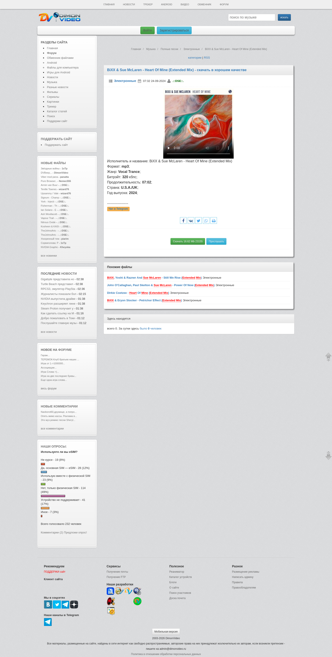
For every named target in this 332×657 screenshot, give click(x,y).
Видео (185, 4)
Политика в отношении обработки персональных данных (166, 654)
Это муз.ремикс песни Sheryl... (58, 420)
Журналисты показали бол (58, 294)
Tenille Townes (49, 189)
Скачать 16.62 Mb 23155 (188, 241)
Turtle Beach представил (57, 284)
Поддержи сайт (57, 121)
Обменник (204, 4)
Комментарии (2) (52, 532)
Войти (147, 30)
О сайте (174, 587)
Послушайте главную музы (59, 323)
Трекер (147, 4)
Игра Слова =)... (50, 371)
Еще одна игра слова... (54, 380)
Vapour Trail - (48, 218)
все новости (49, 331)
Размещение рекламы (245, 571)
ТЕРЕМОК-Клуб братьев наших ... (60, 359)
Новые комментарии (59, 406)
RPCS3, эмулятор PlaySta (58, 289)
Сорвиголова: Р (50, 243)
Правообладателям (244, 587)
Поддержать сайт (56, 139)
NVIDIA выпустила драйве (58, 298)
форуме (65, 350)
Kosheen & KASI (50, 226)
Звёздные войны (50, 168)
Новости (129, 4)
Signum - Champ (50, 197)
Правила (237, 582)
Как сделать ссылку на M (57, 313)
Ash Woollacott (49, 214)
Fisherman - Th (49, 205)
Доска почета (177, 598)
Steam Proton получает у (57, 308)
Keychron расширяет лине (58, 303)
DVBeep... (46, 172)
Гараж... (45, 355)
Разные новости (57, 87)
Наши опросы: (54, 446)
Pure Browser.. (49, 181)
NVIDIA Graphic (49, 247)
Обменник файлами (60, 57)
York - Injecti (47, 201)
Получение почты (117, 571)
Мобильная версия (166, 631)
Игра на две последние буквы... (58, 376)
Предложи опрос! (75, 532)
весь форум (49, 388)
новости (69, 273)
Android (166, 4)
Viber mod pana (49, 177)
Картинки (53, 101)
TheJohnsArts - (49, 230)
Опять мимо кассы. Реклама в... (59, 416)
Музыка (52, 82)
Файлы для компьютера (63, 67)
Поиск (51, 116)
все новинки (49, 255)
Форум (224, 4)
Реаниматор (176, 571)
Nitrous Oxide (48, 222)
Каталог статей (57, 111)
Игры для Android (58, 72)
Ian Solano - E (48, 210)
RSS (207, 57)
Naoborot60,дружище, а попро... (59, 412)
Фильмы (52, 92)
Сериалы (53, 96)
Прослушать (216, 241)
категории (195, 57)
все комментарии (52, 428)
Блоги (173, 582)
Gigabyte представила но (57, 279)
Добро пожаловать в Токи (58, 318)
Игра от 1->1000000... (53, 363)
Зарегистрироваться (174, 30)
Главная (108, 4)
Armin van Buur (49, 185)
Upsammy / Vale (50, 193)
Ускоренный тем (50, 238)
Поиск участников (180, 592)
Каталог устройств (180, 577)
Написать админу (242, 577)
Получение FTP (116, 577)
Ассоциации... (49, 367)
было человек (150, 328)
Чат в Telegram (118, 209)
